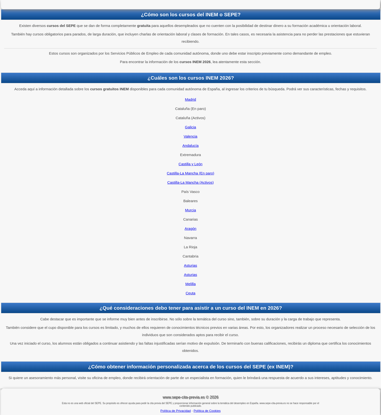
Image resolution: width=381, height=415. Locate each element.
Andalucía (190, 145)
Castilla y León (190, 164)
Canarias (190, 219)
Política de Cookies (207, 411)
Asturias (190, 265)
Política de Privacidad (175, 411)
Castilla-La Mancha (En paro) (190, 173)
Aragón (190, 228)
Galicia (190, 127)
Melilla (190, 284)
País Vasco (191, 192)
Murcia (190, 210)
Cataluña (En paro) (190, 109)
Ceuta (190, 293)
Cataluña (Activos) (191, 118)
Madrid (190, 99)
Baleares (190, 201)
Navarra (190, 238)
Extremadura (190, 155)
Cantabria (190, 256)
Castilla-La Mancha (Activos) (190, 182)
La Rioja (190, 247)
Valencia (190, 136)
